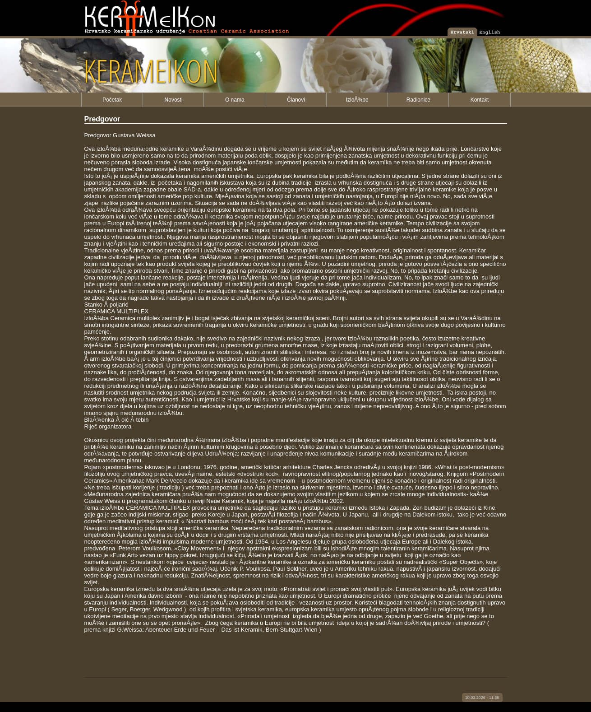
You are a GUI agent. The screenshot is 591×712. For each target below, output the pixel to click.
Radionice (418, 100)
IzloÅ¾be (357, 100)
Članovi (296, 100)
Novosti (174, 100)
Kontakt (480, 100)
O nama (235, 100)
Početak (112, 100)
